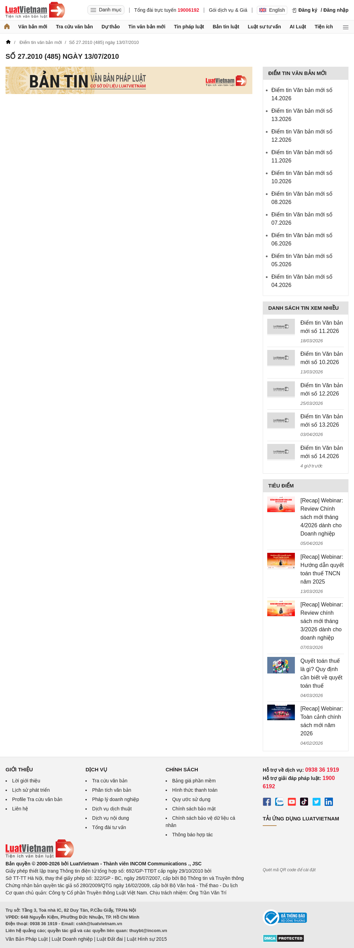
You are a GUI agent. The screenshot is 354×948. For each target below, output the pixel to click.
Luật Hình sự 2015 (147, 939)
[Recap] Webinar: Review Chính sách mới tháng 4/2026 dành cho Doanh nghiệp (321, 517)
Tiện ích (324, 26)
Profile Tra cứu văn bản (37, 799)
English (272, 10)
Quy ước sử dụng (191, 799)
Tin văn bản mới (146, 26)
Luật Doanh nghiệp (72, 939)
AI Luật (298, 26)
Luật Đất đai (109, 939)
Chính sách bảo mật (194, 808)
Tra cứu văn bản (74, 26)
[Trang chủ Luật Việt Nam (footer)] (40, 856)
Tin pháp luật (189, 26)
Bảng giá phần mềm (194, 780)
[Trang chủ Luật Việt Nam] (35, 10)
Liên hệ (20, 808)
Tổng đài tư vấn (109, 827)
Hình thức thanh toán (194, 790)
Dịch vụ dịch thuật (112, 808)
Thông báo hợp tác (192, 834)
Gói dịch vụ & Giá (228, 10)
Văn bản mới (32, 26)
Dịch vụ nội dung (110, 818)
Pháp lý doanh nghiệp (115, 799)
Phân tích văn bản (111, 790)
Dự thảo (111, 26)
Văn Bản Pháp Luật (27, 939)
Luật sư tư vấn (264, 26)
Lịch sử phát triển (31, 790)
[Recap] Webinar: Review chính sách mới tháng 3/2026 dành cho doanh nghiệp (321, 621)
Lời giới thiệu (26, 780)
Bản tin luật (226, 26)
